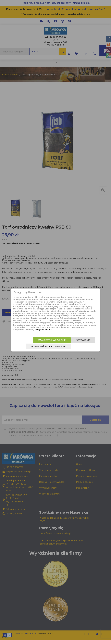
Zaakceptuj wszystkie (52, 340)
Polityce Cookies (43, 329)
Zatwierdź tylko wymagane (48, 346)
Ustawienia (83, 340)
